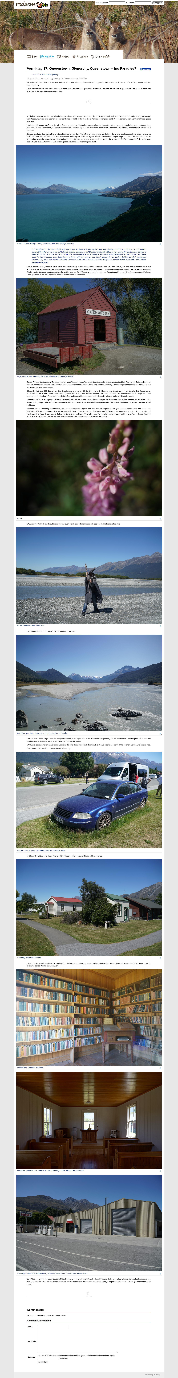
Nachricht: (32, 1341)
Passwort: (130, 3)
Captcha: (32, 1357)
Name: (31, 1327)
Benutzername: (102, 3)
